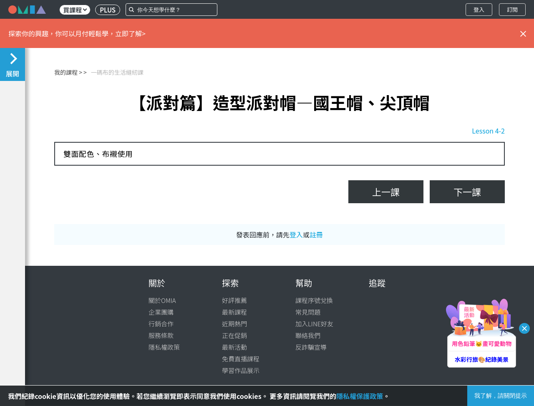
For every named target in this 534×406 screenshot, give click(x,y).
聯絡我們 (307, 335)
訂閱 (512, 9)
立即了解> (130, 33)
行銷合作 (161, 323)
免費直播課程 (240, 358)
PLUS (108, 9)
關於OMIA (162, 300)
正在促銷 (234, 335)
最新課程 (234, 312)
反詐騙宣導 (311, 347)
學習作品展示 (240, 370)
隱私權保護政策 (359, 396)
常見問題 (307, 312)
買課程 (75, 9)
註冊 (316, 234)
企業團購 (161, 312)
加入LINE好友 (314, 323)
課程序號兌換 (314, 300)
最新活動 (234, 347)
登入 (479, 9)
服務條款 (161, 335)
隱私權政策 (164, 347)
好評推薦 (234, 300)
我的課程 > (68, 72)
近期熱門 (234, 323)
